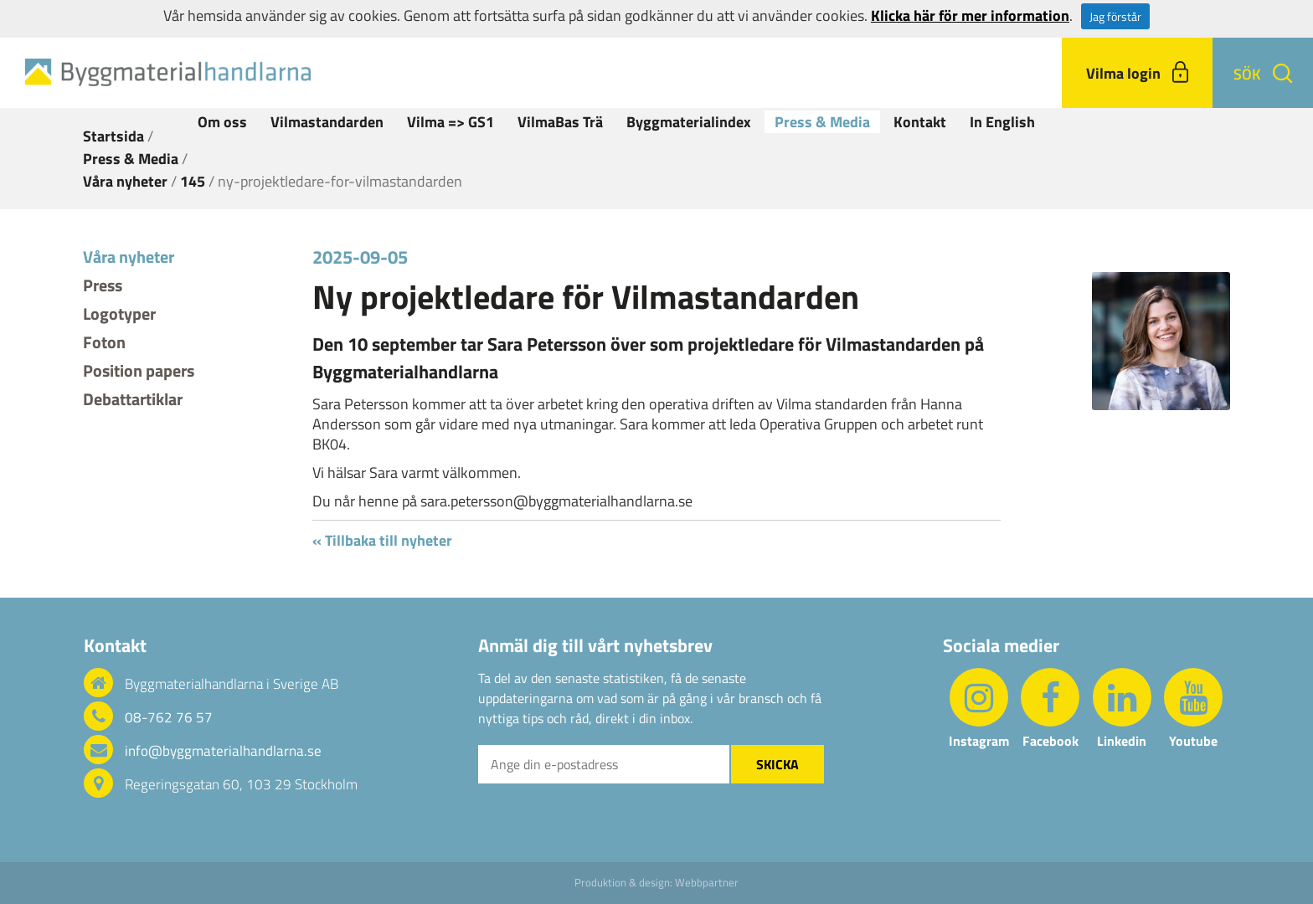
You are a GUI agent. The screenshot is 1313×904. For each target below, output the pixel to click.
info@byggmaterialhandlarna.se (223, 751)
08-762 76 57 (169, 717)
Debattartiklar (133, 399)
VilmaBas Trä (560, 121)
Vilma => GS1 (450, 121)
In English (1002, 121)
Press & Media (822, 121)
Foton (104, 342)
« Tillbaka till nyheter (382, 540)
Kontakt (919, 121)
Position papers (138, 370)
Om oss (222, 121)
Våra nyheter (125, 181)
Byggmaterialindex (688, 121)
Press (102, 285)
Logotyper (119, 313)
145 (192, 181)
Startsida (113, 136)
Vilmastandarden (327, 121)
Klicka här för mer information (970, 15)
